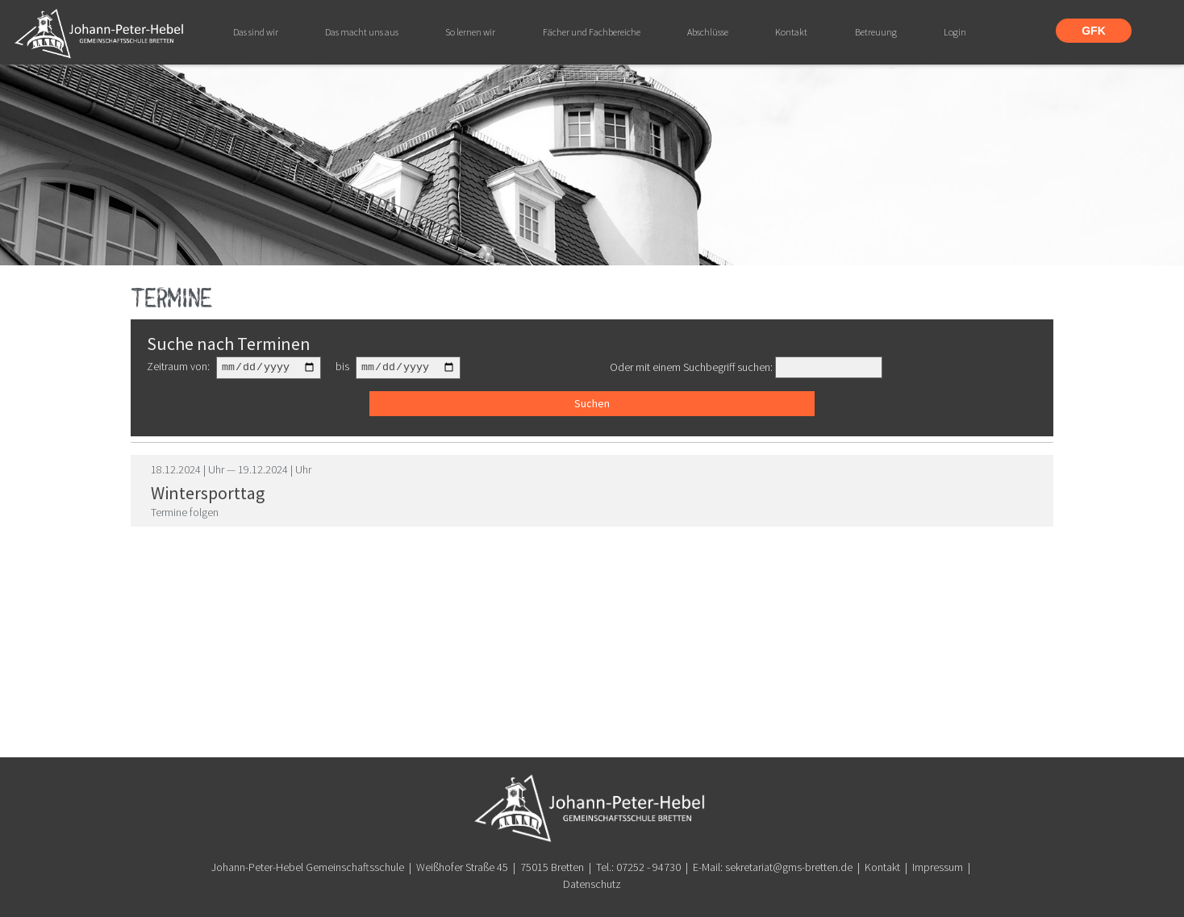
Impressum (937, 867)
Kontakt (882, 867)
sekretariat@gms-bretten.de (789, 867)
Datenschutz (592, 884)
